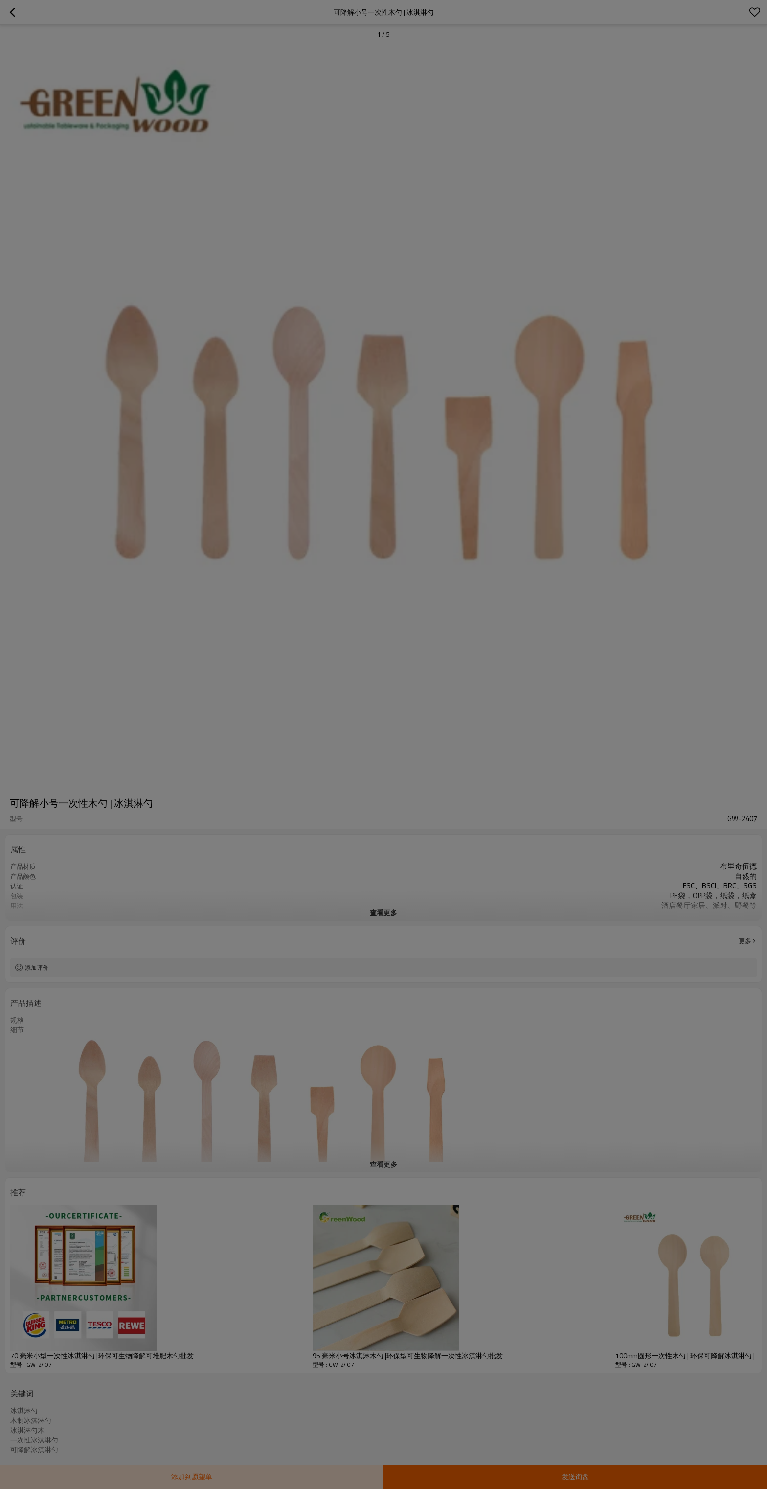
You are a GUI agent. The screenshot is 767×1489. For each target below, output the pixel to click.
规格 (17, 1020)
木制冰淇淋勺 (30, 1420)
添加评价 (36, 967)
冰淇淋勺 (24, 1411)
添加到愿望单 (191, 1476)
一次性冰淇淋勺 (34, 1440)
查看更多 (383, 912)
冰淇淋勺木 (27, 1430)
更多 (745, 941)
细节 (17, 1030)
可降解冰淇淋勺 (34, 1450)
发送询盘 (575, 1476)
